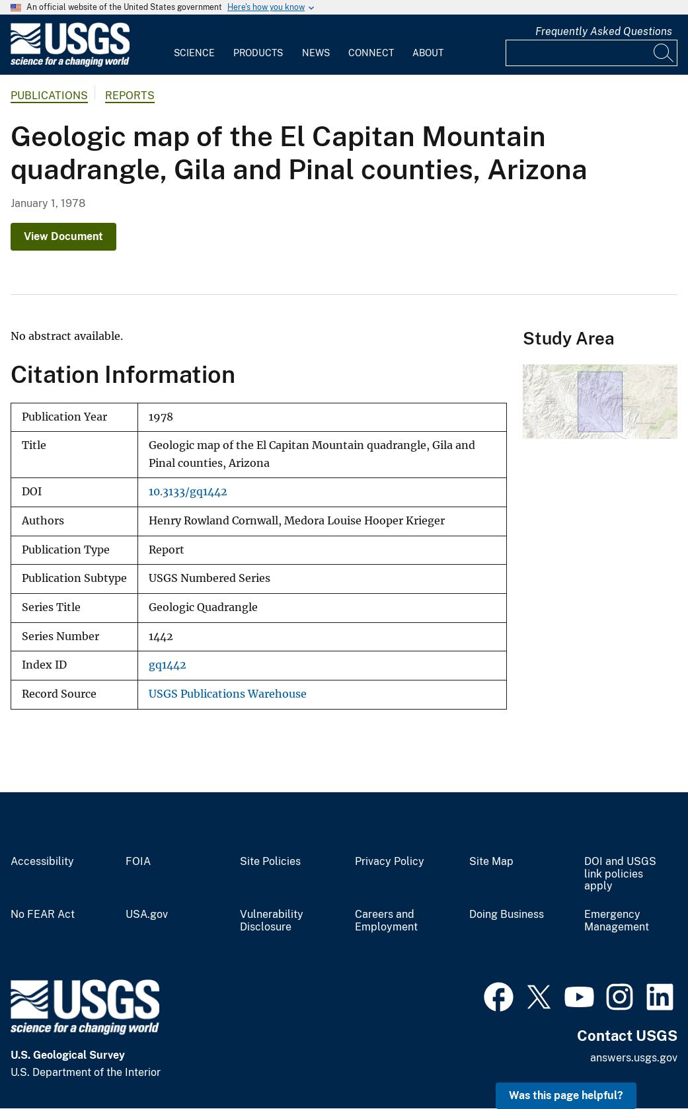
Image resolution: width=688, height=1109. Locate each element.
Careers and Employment (386, 921)
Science (194, 53)
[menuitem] (194, 44)
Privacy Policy (389, 862)
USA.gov (147, 915)
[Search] (664, 53)
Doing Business (506, 915)
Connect (371, 53)
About (427, 53)
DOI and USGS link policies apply (620, 874)
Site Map (491, 862)
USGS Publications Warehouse (228, 694)
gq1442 (167, 665)
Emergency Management (616, 921)
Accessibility (42, 862)
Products (258, 53)
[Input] (591, 53)
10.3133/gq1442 (188, 491)
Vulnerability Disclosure (271, 921)
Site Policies (270, 862)
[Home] (70, 64)
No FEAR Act (43, 915)
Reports (130, 95)
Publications (49, 95)
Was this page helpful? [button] (566, 1095)
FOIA (138, 862)
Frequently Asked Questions (603, 31)
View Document (63, 236)
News (316, 53)
